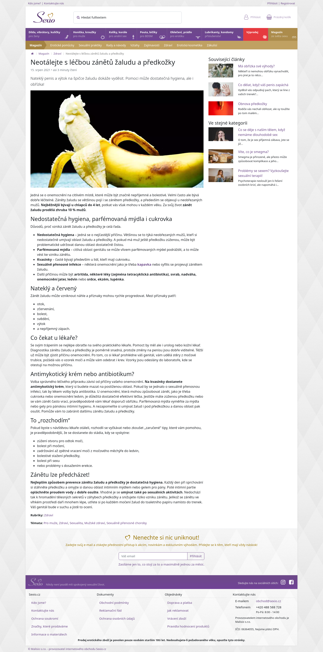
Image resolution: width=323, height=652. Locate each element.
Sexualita (76, 523)
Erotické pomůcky (62, 45)
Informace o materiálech (49, 634)
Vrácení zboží (176, 618)
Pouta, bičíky (153, 35)
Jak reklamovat (177, 610)
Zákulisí (212, 45)
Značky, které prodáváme (49, 626)
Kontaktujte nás (54, 3)
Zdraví (168, 45)
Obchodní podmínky (114, 603)
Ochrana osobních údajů (117, 618)
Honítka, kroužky (89, 35)
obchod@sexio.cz (268, 601)
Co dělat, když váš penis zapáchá (263, 85)
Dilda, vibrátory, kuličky (49, 35)
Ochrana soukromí (44, 618)
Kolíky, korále (122, 35)
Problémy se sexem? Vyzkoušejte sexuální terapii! (263, 173)
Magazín (284, 35)
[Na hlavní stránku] (32, 53)
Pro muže (50, 523)
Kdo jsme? (34, 3)
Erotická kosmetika (189, 45)
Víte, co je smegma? (253, 152)
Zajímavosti (151, 45)
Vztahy (134, 45)
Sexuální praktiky (90, 45)
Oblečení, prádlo (185, 35)
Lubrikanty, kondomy (223, 35)
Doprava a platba (179, 603)
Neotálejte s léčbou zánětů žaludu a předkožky (95, 53)
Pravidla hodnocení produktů (188, 626)
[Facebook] (291, 583)
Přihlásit (272, 3)
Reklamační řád (110, 610)
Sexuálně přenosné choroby (126, 523)
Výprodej (257, 35)
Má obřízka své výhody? (256, 66)
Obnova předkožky (252, 104)
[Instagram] (283, 583)
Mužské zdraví (94, 523)
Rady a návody (116, 45)
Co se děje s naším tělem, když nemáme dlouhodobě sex (261, 132)
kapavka (144, 264)
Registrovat (288, 3)
